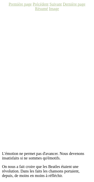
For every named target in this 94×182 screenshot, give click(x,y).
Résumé (41, 9)
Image (54, 9)
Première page (20, 4)
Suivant (55, 4)
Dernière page (74, 4)
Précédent (40, 4)
